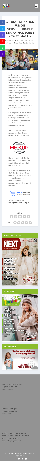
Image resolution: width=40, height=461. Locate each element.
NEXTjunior (19, 40)
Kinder (16, 43)
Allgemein (9, 43)
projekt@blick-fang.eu (21, 203)
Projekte (22, 43)
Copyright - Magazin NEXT (19, 453)
